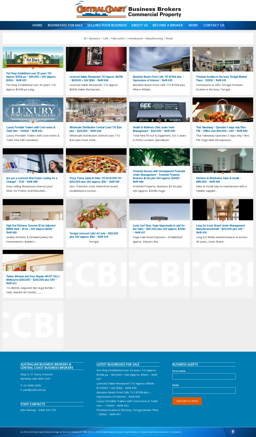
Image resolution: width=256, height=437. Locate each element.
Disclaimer (177, 432)
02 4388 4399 (32, 385)
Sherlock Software (71, 432)
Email (176, 385)
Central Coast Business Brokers (154, 432)
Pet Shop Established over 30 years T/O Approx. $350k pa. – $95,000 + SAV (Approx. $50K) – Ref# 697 (127, 374)
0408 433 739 (47, 410)
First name (179, 371)
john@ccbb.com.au (34, 390)
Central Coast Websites (127, 432)
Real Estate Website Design (46, 432)
